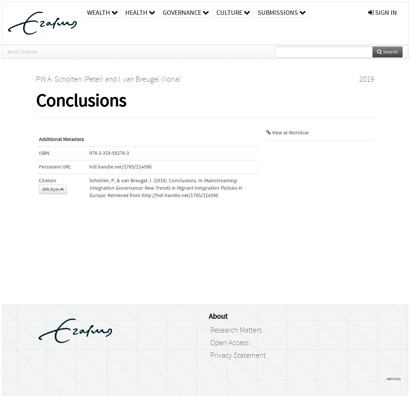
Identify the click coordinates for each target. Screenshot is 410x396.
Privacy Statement (238, 355)
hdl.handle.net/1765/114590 (120, 167)
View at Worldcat (287, 133)
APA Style (53, 189)
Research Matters (236, 330)
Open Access (229, 342)
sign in (382, 13)
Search (387, 52)
